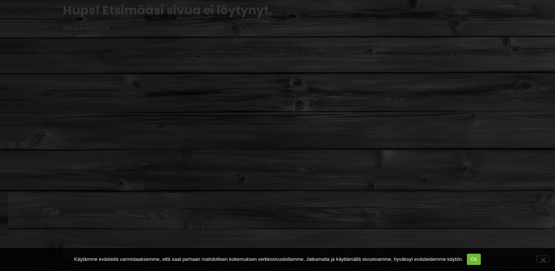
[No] (543, 259)
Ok (474, 259)
